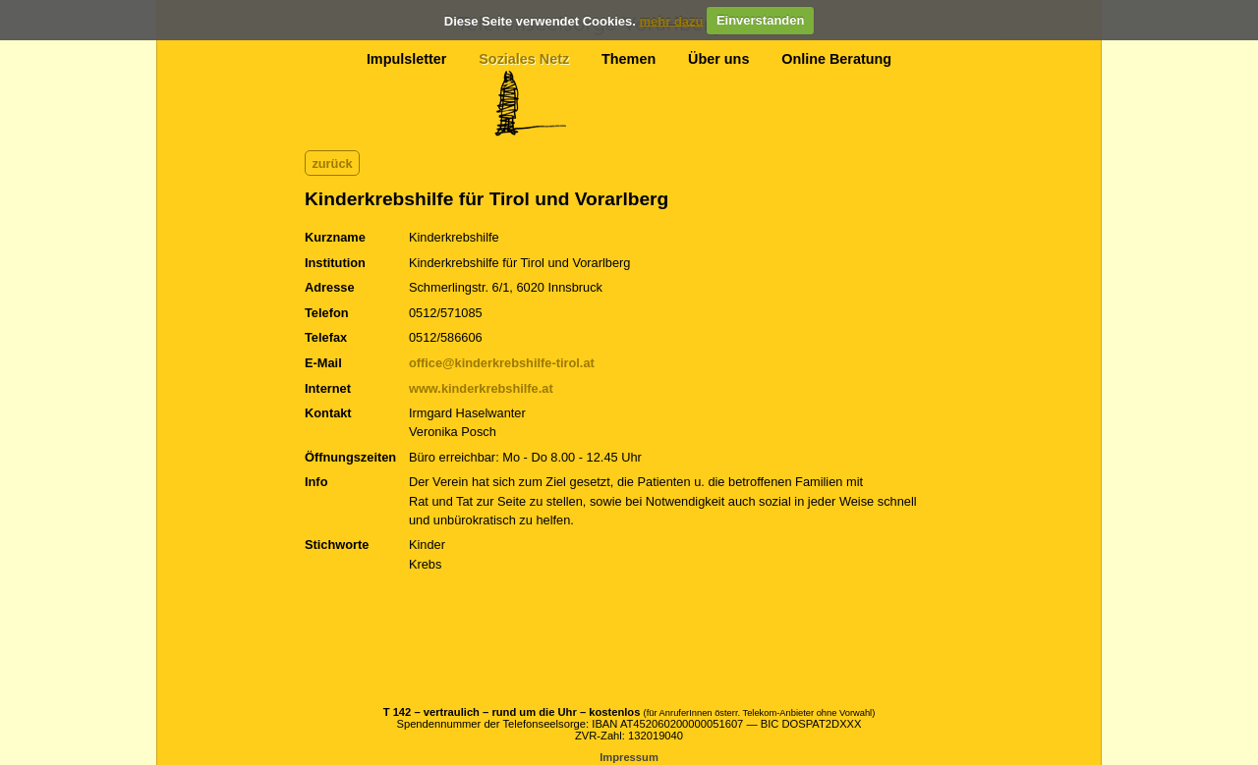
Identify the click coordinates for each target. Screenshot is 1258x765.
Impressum (629, 757)
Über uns (718, 59)
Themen (628, 59)
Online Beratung (836, 59)
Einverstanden (760, 20)
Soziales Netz (524, 59)
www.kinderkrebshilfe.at (481, 388)
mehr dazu (671, 20)
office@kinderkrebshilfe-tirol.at (502, 362)
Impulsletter (407, 59)
